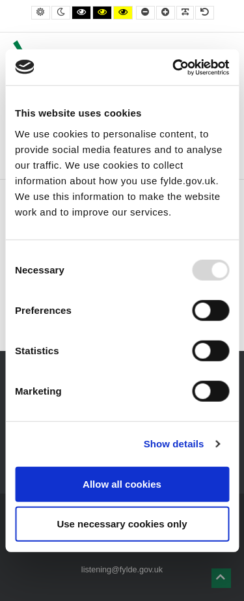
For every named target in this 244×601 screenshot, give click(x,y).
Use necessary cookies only (122, 523)
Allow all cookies (122, 483)
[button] (221, 578)
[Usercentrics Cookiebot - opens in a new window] (173, 67)
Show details (174, 443)
